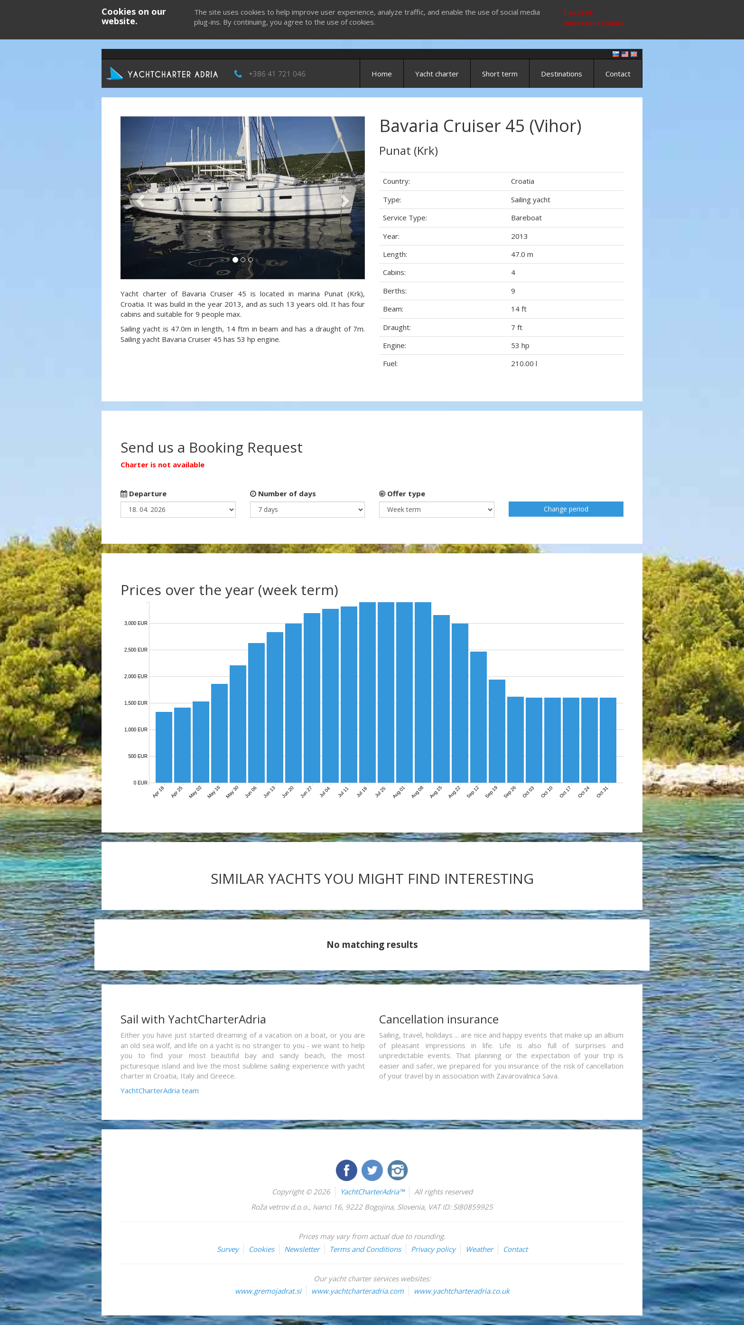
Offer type (402, 493)
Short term (500, 73)
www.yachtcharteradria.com (357, 1291)
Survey (228, 1249)
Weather (479, 1249)
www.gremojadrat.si (268, 1291)
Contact (618, 73)
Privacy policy (433, 1249)
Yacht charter (437, 73)
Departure (144, 493)
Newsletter (301, 1249)
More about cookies (594, 23)
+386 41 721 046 (277, 73)
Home (382, 73)
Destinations (561, 73)
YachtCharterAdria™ (372, 1191)
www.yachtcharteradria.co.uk (462, 1291)
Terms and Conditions (365, 1249)
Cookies (261, 1249)
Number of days (283, 493)
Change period (566, 508)
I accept (578, 12)
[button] (139, 197)
